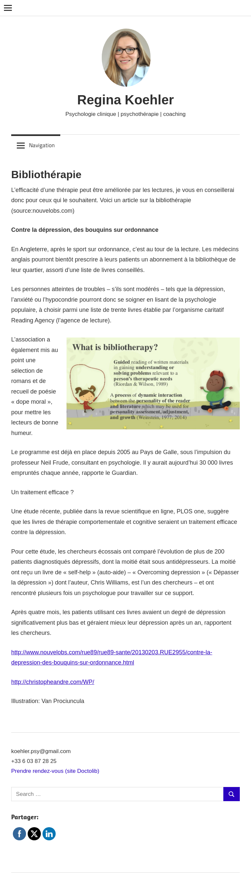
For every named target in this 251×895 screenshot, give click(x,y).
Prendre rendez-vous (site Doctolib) (55, 771)
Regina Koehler (125, 100)
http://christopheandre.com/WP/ (52, 682)
